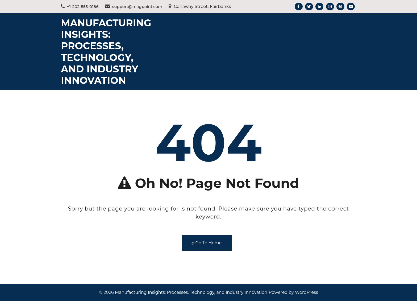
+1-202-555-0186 (79, 6)
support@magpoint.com (133, 6)
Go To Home (206, 243)
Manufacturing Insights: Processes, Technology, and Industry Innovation (106, 51)
